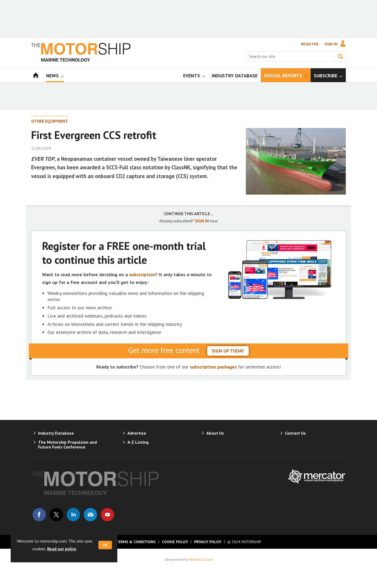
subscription (142, 274)
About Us (215, 433)
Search (340, 56)
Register (309, 44)
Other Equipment (49, 121)
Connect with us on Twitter (56, 515)
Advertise (136, 433)
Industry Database (56, 433)
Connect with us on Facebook (39, 515)
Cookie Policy (175, 541)
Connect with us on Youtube (107, 515)
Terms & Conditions (136, 541)
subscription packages (213, 367)
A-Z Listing (138, 442)
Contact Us (295, 433)
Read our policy (61, 548)
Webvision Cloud (200, 559)
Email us (90, 515)
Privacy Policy (207, 541)
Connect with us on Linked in (73, 515)
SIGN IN (202, 220)
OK (105, 545)
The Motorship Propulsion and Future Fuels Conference (67, 444)
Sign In (331, 44)
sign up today (228, 351)
